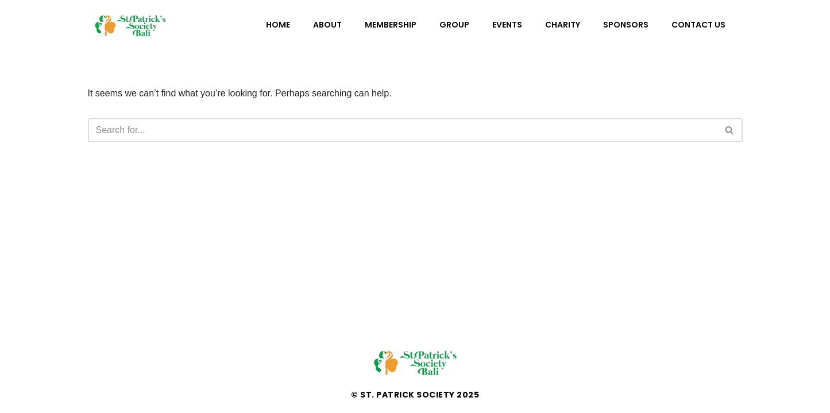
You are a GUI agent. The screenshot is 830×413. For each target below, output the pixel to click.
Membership (390, 24)
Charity (562, 24)
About (327, 24)
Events (507, 24)
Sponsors (625, 24)
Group (454, 24)
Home (278, 24)
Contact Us (698, 24)
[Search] (402, 130)
